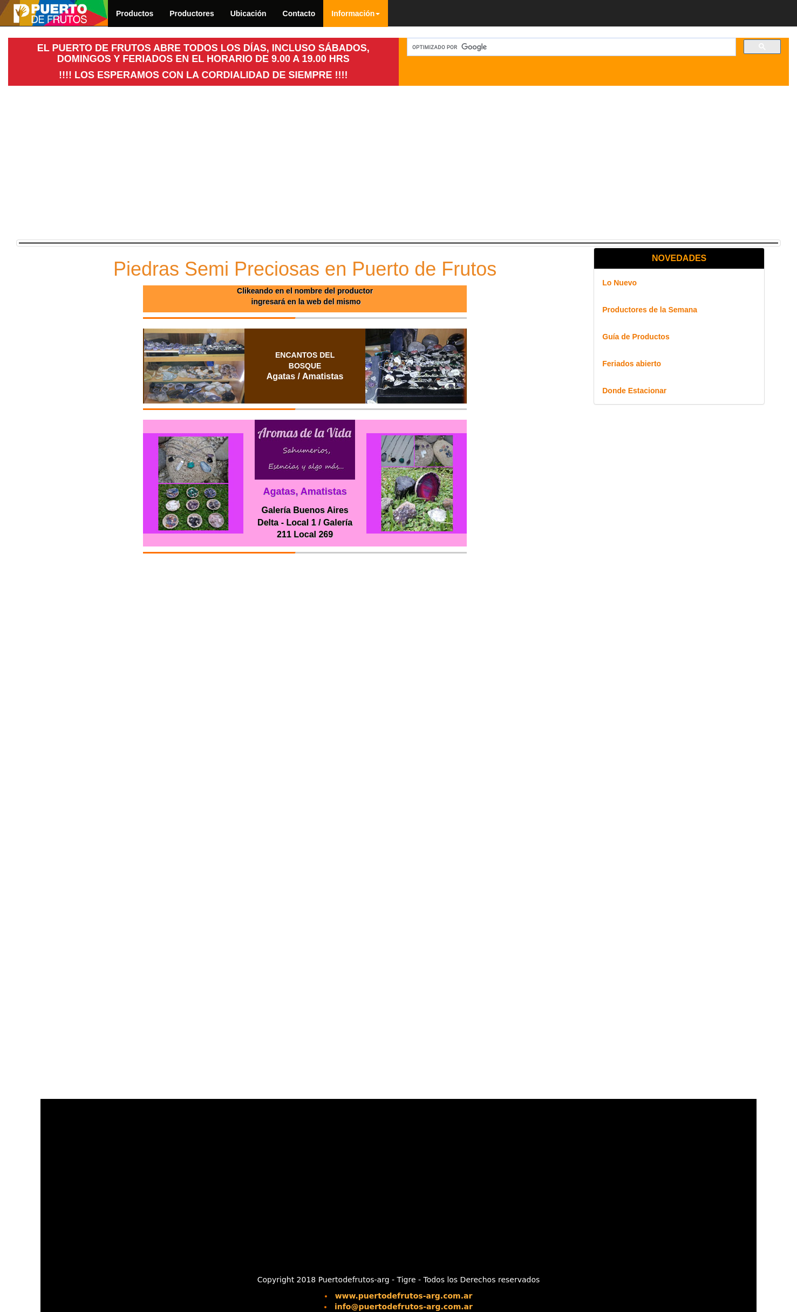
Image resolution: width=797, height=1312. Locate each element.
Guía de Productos (635, 336)
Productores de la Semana (649, 309)
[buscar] (570, 47)
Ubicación (248, 13)
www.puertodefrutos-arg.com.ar (404, 1296)
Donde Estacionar (634, 390)
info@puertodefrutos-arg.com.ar (404, 1306)
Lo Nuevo (619, 282)
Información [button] (355, 13)
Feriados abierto (631, 363)
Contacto (299, 13)
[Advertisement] (203, 161)
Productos (134, 13)
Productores (191, 13)
